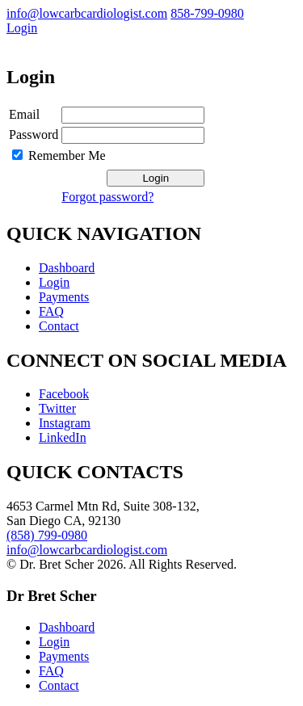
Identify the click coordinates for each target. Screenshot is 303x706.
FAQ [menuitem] (51, 671)
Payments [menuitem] (64, 656)
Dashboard (67, 268)
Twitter (57, 408)
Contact (59, 326)
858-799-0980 (207, 13)
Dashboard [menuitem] (67, 627)
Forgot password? (107, 197)
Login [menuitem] (54, 642)
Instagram (64, 423)
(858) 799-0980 (46, 535)
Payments (64, 297)
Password (33, 134)
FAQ (51, 311)
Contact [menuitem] (59, 685)
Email (24, 114)
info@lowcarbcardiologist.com (86, 13)
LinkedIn (62, 437)
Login (21, 28)
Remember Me (67, 155)
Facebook (64, 394)
